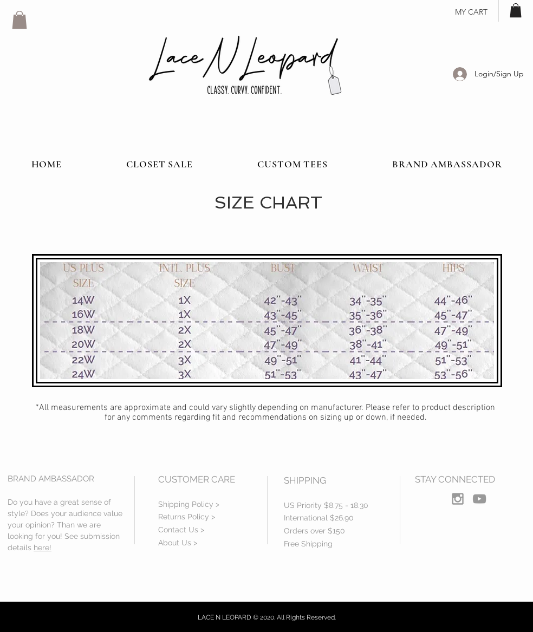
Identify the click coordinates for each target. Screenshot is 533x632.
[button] (19, 20)
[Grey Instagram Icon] (458, 499)
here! (42, 547)
